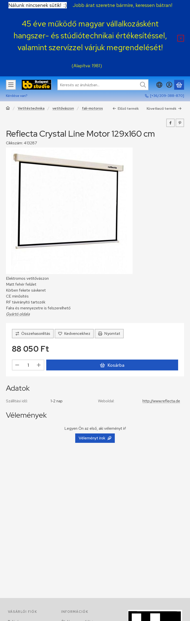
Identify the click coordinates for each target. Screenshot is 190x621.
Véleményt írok (95, 438)
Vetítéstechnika (31, 108)
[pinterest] (180, 123)
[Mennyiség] (28, 365)
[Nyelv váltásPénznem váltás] (159, 85)
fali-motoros (92, 108)
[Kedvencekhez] (74, 333)
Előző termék (126, 108)
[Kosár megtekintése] (179, 85)
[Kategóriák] (11, 85)
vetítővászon (63, 108)
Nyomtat (109, 333)
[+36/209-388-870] (167, 95)
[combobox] (102, 84)
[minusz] (17, 365)
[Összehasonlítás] (33, 333)
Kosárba (112, 365)
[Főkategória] (8, 108)
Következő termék (164, 108)
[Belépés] (169, 85)
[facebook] (170, 123)
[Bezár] (180, 38)
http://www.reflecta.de (161, 401)
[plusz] (38, 365)
